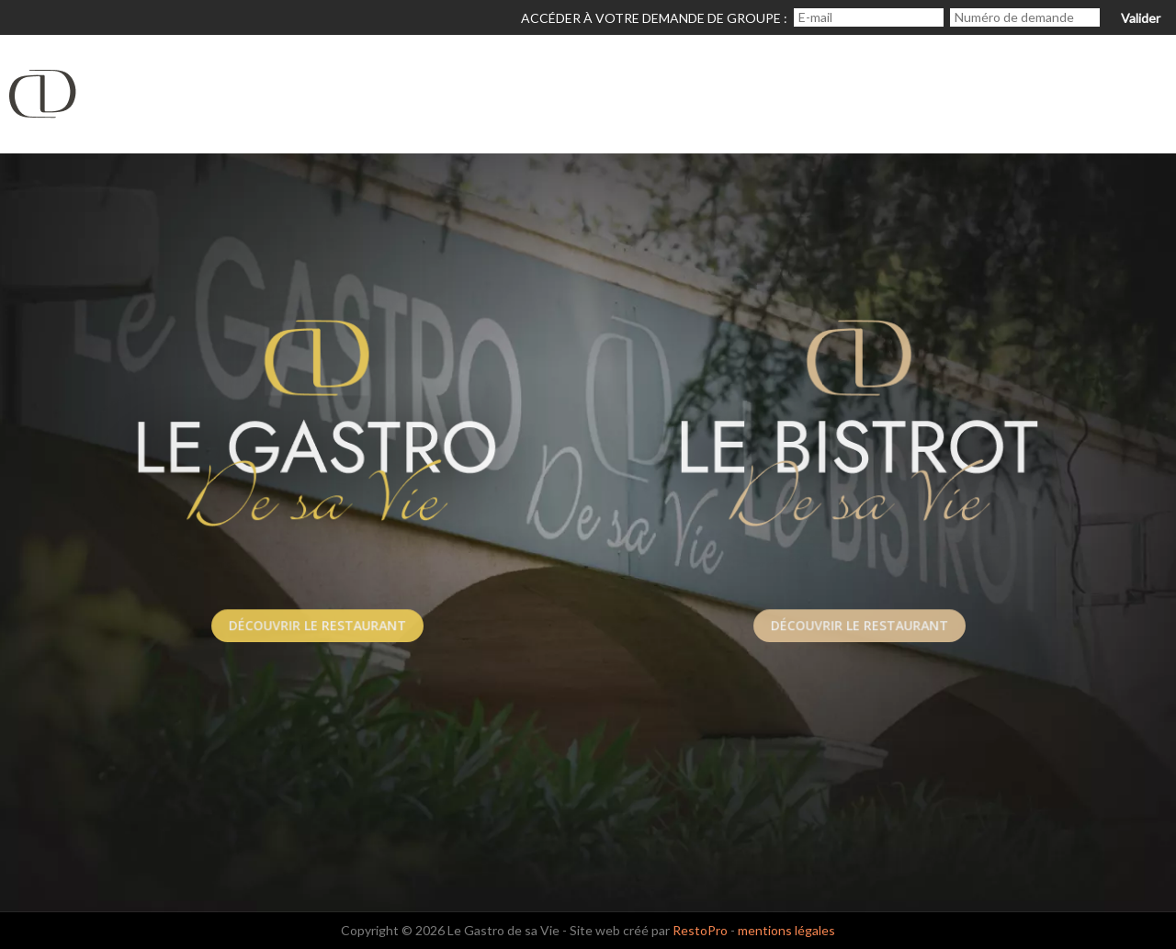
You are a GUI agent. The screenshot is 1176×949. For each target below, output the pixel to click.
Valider (1140, 18)
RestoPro (700, 930)
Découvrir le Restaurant (317, 625)
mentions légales (786, 930)
